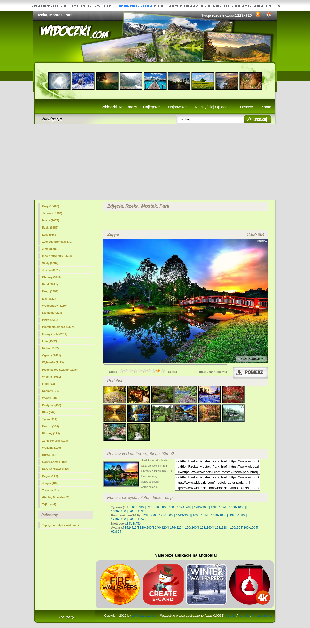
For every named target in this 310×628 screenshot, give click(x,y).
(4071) (50, 284)
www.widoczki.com (145, 615)
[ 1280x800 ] (165, 515)
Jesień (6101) (51, 270)
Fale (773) (48, 383)
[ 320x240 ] (145, 527)
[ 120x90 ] (235, 527)
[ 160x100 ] (190, 527)
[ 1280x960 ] (200, 507)
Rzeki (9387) (50, 227)
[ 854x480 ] (134, 523)
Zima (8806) (50, 248)
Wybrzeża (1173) (53, 362)
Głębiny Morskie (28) (55, 497)
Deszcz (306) (50, 426)
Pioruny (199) (51, 433)
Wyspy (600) (50, 397)
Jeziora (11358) (52, 213)
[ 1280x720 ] (149, 515)
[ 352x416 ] (130, 527)
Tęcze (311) (49, 419)
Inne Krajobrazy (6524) (57, 255)
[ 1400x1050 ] (236, 507)
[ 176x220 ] (175, 527)
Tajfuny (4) (49, 504)
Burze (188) (49, 454)
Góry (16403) (50, 206)
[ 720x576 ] (152, 507)
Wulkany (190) (51, 447)
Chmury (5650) (51, 277)
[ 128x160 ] (205, 527)
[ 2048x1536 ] (137, 511)
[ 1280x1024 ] (218, 507)
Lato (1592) (49, 341)
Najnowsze (177, 106)
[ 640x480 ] (137, 507)
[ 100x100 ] (249, 527)
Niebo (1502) (50, 348)
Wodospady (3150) (54, 305)
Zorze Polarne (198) (55, 440)
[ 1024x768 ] (184, 507)
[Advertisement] (155, 162)
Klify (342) (49, 412)
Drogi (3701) (50, 291)
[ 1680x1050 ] (218, 515)
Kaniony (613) (51, 390)
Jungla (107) (50, 483)
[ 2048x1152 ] (137, 519)
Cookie (230, 615)
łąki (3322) (49, 298)
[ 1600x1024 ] (200, 515)
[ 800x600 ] (167, 507)
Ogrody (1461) (51, 355)
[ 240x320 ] (160, 527)
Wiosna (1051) (51, 376)
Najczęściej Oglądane (213, 106)
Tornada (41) (50, 490)
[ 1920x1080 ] (237, 515)
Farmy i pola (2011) (54, 334)
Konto (266, 106)
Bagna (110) (50, 476)
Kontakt (244, 615)
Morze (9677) (50, 220)
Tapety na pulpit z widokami (60, 525)
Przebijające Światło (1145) (60, 369)
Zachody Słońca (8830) (57, 241)
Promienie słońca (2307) (58, 326)
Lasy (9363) (49, 234)
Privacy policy (262, 615)
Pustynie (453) (51, 405)
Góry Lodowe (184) (54, 461)
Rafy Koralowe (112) (55, 468)
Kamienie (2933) (52, 312)
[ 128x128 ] (220, 527)
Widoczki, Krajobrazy (119, 106)
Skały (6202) (50, 263)
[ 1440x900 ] (182, 515)
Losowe (246, 106)
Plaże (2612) (50, 319)
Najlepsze (151, 106)
